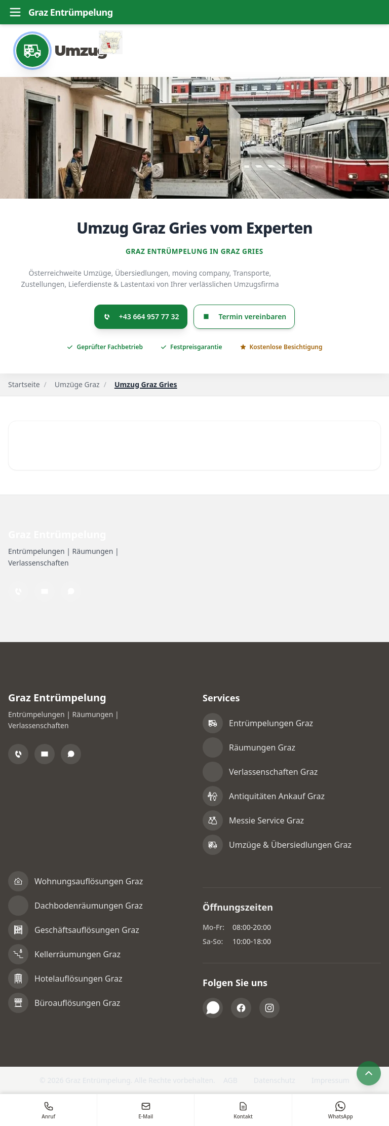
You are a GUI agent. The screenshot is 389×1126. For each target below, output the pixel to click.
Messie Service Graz (266, 820)
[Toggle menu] (15, 12)
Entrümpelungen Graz (271, 723)
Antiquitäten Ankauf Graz (277, 796)
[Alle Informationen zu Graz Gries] (113, 42)
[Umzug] (62, 50)
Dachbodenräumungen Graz (88, 905)
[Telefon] (18, 591)
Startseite (24, 385)
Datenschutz (274, 1080)
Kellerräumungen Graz (77, 954)
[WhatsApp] (71, 591)
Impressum (330, 1080)
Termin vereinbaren (244, 317)
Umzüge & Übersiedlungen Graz (290, 844)
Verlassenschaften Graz (273, 771)
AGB (230, 1080)
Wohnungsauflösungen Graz (88, 881)
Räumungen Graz (262, 747)
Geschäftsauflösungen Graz (86, 929)
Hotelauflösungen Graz (78, 978)
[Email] (44, 591)
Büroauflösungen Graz (77, 1002)
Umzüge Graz (77, 385)
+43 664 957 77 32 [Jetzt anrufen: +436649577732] (141, 317)
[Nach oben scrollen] (369, 1073)
